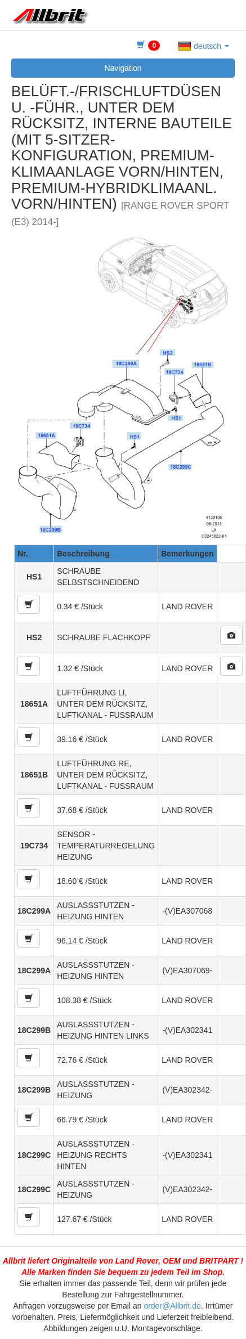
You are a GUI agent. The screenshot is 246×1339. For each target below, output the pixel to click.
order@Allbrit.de (172, 1305)
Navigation (122, 68)
